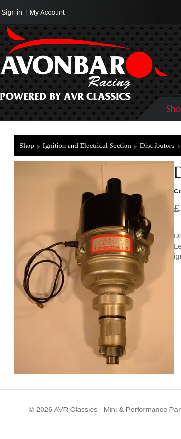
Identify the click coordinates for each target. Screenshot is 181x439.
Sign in (11, 12)
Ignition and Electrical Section (87, 145)
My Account (46, 12)
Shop (26, 145)
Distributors (157, 145)
